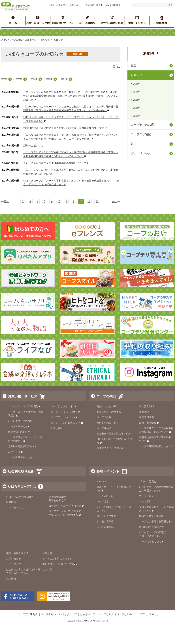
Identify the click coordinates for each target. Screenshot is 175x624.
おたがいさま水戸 (106, 516)
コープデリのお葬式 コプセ (66, 423)
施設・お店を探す (58, 5)
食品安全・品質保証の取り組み (115, 433)
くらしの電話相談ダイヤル (22, 446)
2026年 (4, 79)
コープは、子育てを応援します (156, 521)
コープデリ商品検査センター (156, 446)
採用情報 (116, 5)
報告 (133, 143)
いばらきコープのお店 (20, 421)
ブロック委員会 (147, 481)
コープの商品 (106, 396)
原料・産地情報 (149, 423)
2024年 (34, 79)
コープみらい (48, 614)
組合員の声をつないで (151, 527)
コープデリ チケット (63, 406)
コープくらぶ (104, 501)
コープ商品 (104, 428)
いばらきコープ (68, 614)
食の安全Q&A (146, 406)
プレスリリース (141, 153)
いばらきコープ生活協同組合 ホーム (19, 39)
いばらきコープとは (22, 486)
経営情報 (11, 502)
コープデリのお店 (142, 124)
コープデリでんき (19, 426)
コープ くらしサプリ (150, 541)
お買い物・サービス (22, 396)
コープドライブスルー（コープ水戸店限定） (25, 439)
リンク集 (47, 569)
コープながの (124, 614)
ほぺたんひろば (105, 496)
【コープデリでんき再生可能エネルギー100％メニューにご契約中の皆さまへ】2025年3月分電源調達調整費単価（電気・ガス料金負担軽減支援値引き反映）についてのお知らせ (70, 96)
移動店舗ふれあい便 (19, 432)
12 (97, 201)
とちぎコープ (87, 614)
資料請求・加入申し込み (97, 5)
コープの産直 (104, 417)
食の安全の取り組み (108, 423)
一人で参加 (145, 501)
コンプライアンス (16, 507)
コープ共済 (15, 451)
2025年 (19, 79)
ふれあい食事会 (105, 521)
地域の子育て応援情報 (151, 516)
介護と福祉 (56, 428)
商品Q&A (144, 412)
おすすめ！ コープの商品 (110, 448)
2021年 (64, 79)
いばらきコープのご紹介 (19, 496)
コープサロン (146, 496)
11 (89, 201)
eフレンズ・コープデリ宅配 (24, 406)
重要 (133, 65)
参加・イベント (108, 471)
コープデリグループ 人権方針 (66, 505)
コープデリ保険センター (23, 457)
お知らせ (45, 39)
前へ (6, 201)
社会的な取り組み (21, 471)
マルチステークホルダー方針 (59, 564)
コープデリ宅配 (141, 134)
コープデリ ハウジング (64, 417)
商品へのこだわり (106, 406)
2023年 (49, 79)
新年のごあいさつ (33, 145)
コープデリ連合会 (27, 614)
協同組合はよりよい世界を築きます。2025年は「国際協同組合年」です (63, 128)
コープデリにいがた (146, 614)
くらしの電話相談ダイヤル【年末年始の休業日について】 (56, 163)
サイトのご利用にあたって (57, 558)
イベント (101, 481)
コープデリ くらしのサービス (66, 412)
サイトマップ (13, 564)
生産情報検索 (148, 417)
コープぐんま (106, 614)
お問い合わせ (76, 5)
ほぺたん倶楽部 (105, 527)
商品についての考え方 (109, 412)
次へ (114, 201)
